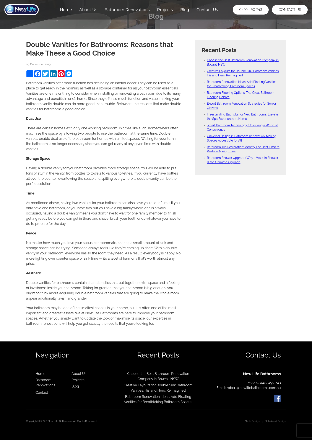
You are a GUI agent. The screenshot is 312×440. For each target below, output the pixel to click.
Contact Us (207, 9)
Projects (165, 9)
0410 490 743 (250, 10)
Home (66, 9)
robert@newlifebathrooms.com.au (254, 388)
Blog (184, 9)
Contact (42, 393)
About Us (88, 9)
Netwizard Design (275, 421)
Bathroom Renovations (127, 9)
